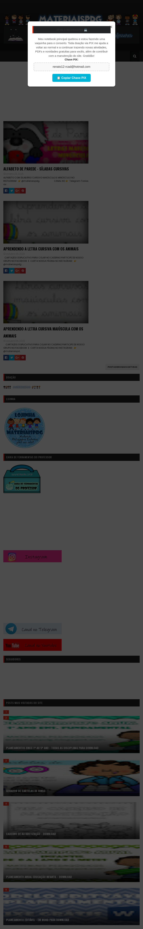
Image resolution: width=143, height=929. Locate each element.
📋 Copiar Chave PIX (71, 77)
